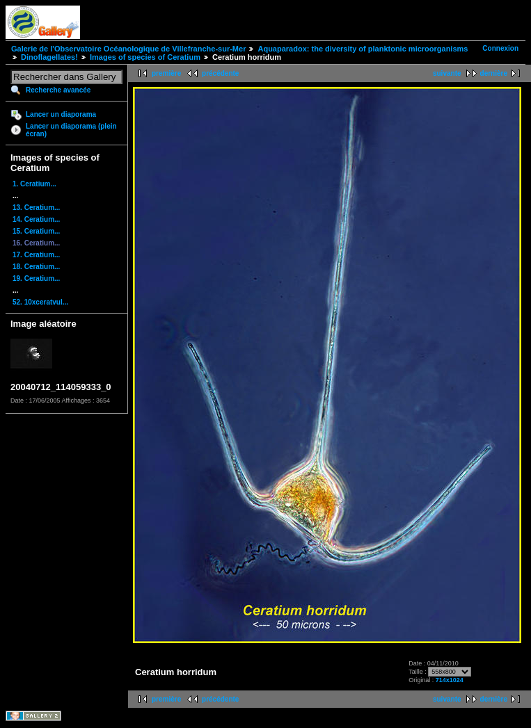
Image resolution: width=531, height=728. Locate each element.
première (166, 73)
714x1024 (449, 680)
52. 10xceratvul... (40, 302)
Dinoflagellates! (49, 57)
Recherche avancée (58, 90)
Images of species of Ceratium (145, 57)
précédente (220, 73)
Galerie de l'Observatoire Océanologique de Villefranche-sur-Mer (128, 49)
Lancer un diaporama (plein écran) (71, 130)
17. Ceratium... (36, 255)
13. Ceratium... (36, 207)
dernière (493, 73)
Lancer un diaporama (61, 114)
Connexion (500, 48)
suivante (447, 73)
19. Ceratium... (36, 278)
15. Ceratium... (36, 231)
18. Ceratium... (36, 266)
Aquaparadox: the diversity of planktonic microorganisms (362, 49)
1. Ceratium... (34, 184)
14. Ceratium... (36, 219)
